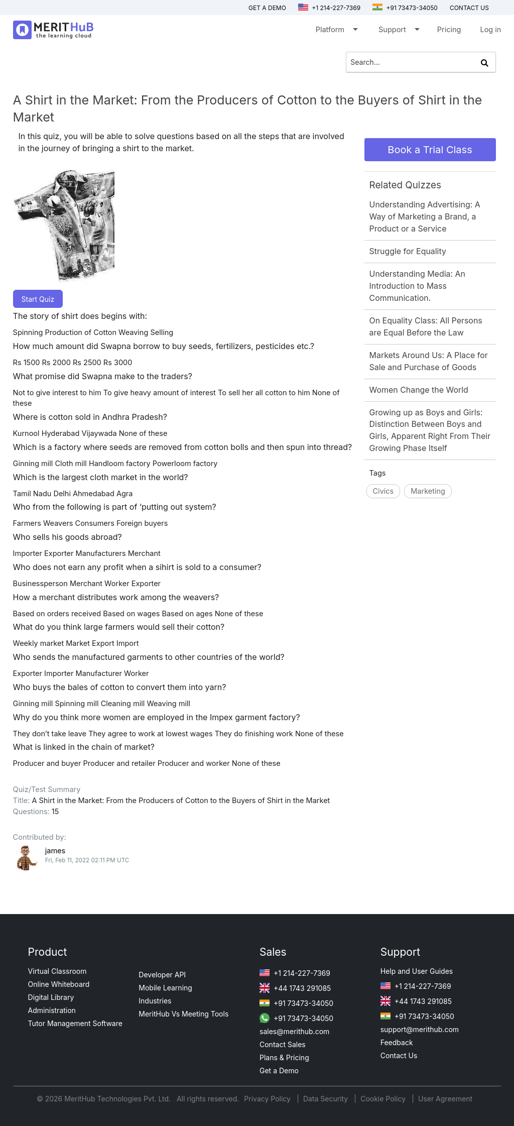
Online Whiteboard (59, 984)
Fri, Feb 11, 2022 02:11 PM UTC (87, 860)
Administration (52, 1010)
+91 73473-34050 (405, 8)
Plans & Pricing (284, 1057)
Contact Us (399, 1055)
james (55, 850)
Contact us (469, 8)
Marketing (428, 491)
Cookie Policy (383, 1098)
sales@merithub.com (294, 1031)
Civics (383, 491)
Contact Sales (283, 1044)
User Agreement (445, 1098)
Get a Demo (267, 8)
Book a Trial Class (430, 150)
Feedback (396, 1042)
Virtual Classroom (57, 971)
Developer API (162, 974)
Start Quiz (38, 299)
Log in (490, 29)
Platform (336, 31)
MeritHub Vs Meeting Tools (183, 1013)
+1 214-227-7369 (329, 8)
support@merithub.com (419, 1029)
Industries (155, 1000)
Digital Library (51, 997)
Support (398, 31)
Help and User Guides (416, 971)
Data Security (326, 1098)
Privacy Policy (268, 1098)
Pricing (449, 29)
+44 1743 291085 (295, 988)
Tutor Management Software (75, 1023)
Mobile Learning (165, 987)
